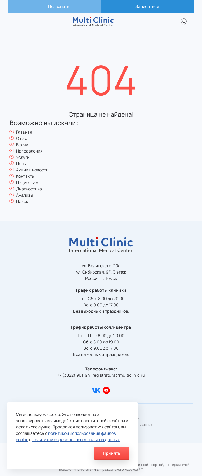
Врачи (22, 145)
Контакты (25, 176)
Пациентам (27, 182)
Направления (29, 151)
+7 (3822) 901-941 (74, 375)
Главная (24, 132)
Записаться (147, 6)
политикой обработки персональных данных (76, 439)
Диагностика (29, 189)
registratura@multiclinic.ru (118, 375)
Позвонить (58, 6)
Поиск (22, 201)
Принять (111, 453)
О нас (21, 138)
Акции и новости (32, 170)
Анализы (24, 195)
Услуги (22, 157)
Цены (21, 163)
